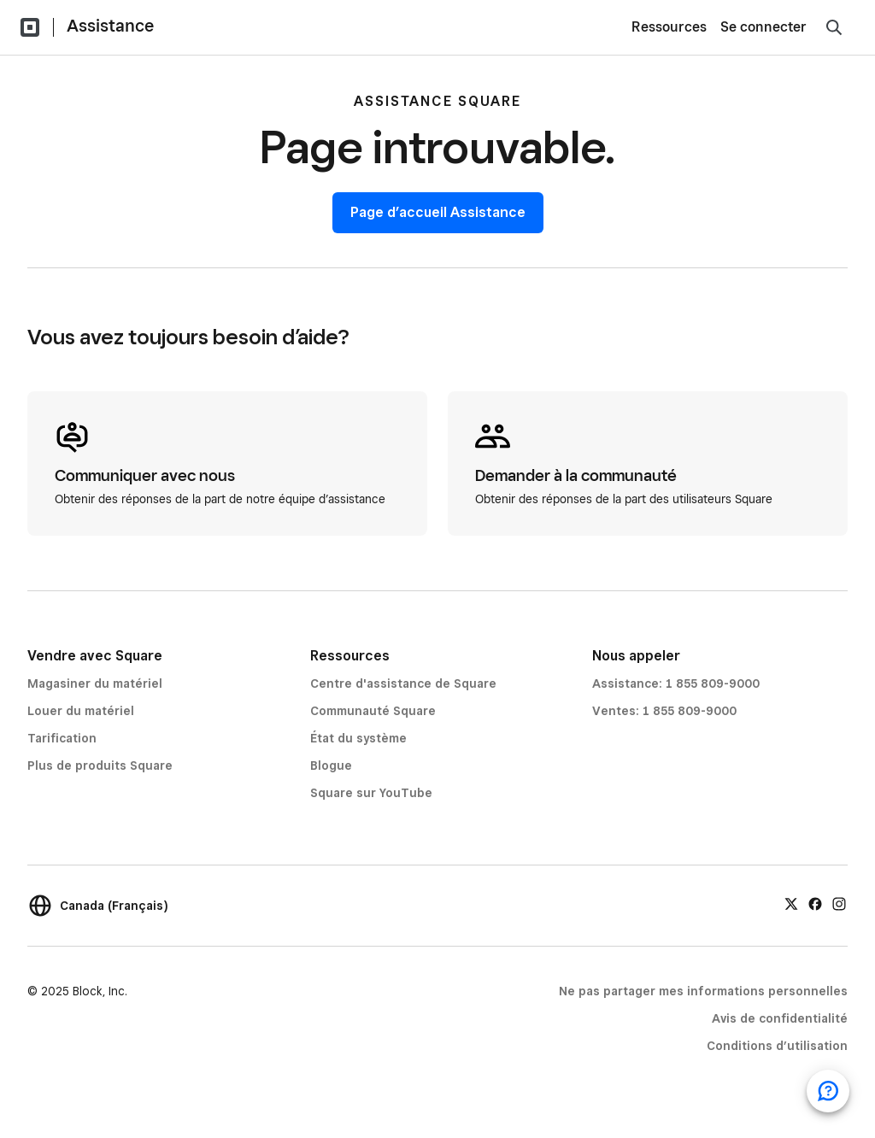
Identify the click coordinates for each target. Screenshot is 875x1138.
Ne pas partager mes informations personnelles (703, 991)
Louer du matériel (80, 711)
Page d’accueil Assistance (438, 212)
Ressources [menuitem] (669, 27)
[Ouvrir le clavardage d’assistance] (828, 1091)
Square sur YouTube (371, 793)
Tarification (62, 738)
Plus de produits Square (100, 765)
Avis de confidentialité (780, 1018)
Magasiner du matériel (94, 683)
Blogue (331, 765)
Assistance (110, 25)
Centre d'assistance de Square (403, 683)
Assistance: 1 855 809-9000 (676, 683)
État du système (358, 738)
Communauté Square (373, 711)
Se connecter (763, 27)
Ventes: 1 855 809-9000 (664, 711)
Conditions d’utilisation (777, 1046)
